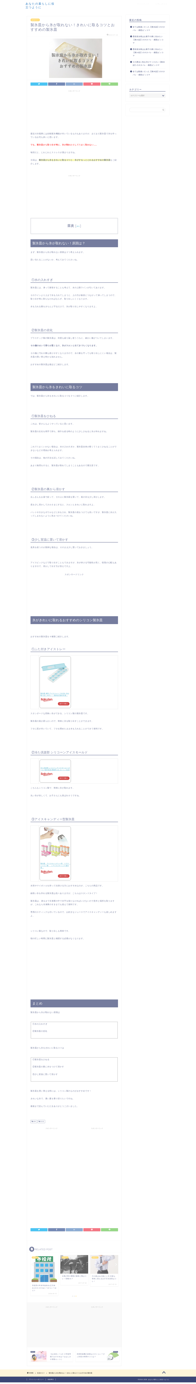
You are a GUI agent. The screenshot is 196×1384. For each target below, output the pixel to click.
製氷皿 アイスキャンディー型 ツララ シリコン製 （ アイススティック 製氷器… (55, 865)
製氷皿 (42, 1121)
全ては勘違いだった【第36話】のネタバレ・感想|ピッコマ (149, 28)
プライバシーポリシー (36, 1379)
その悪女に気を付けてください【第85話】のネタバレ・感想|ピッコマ (149, 63)
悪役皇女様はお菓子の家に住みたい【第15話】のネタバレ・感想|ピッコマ (148, 40)
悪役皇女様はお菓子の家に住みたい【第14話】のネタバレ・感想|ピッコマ (148, 52)
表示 (78, 226)
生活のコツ (35, 19)
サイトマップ (143, 4)
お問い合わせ (161, 4)
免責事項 (51, 1379)
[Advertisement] (74, 110)
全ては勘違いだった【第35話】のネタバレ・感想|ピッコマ (149, 73)
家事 (34, 1121)
